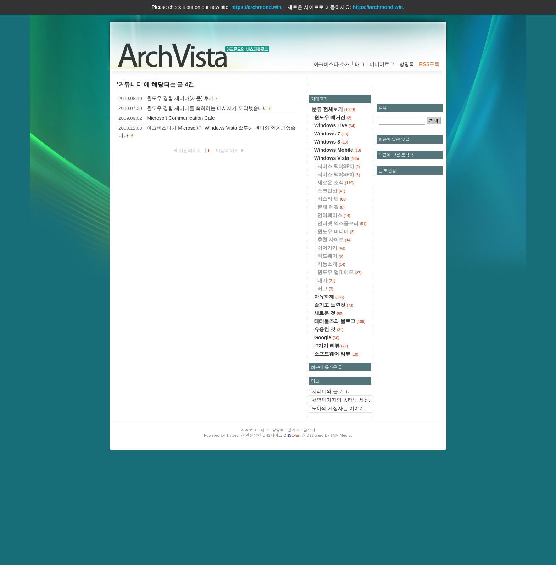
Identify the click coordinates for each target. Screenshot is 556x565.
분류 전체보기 (333, 109)
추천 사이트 (334, 239)
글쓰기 (309, 429)
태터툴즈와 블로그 (339, 321)
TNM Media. (341, 435)
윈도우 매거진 (332, 117)
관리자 (294, 429)
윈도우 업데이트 (339, 272)
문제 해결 (331, 207)
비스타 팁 (331, 199)
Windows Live (334, 125)
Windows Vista (336, 158)
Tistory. (233, 435)
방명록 (406, 64)
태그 (360, 64)
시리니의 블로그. (330, 391)
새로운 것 (328, 313)
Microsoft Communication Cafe (181, 118)
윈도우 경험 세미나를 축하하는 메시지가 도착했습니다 (207, 108)
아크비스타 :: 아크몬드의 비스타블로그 (175, 53)
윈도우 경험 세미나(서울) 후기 (180, 98)
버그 (325, 288)
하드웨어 (330, 256)
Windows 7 (331, 133)
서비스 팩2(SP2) (338, 174)
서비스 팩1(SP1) (338, 166)
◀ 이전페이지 (188, 150)
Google (326, 337)
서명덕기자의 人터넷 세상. (341, 400)
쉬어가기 (331, 248)
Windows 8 (331, 142)
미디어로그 (381, 64)
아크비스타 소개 (332, 64)
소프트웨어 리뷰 (336, 354)
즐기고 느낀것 (333, 305)
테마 (326, 280)
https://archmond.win (256, 7)
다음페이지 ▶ (230, 150)
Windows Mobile (337, 150)
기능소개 (331, 264)
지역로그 (248, 429)
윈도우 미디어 (336, 231)
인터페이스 (333, 215)
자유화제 (329, 297)
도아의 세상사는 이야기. (339, 408)
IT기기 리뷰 (331, 345)
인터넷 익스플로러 (341, 223)
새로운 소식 (335, 182)
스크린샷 (331, 191)
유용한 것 (328, 329)
